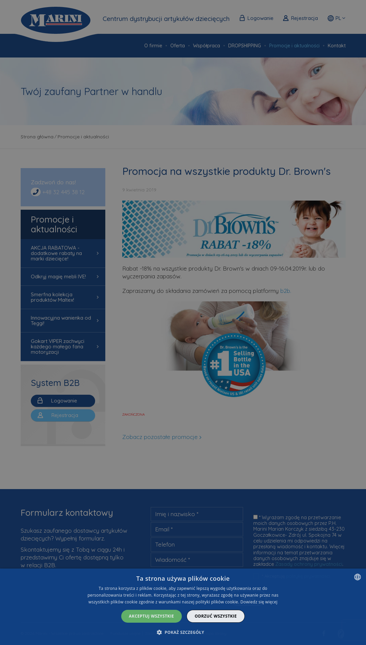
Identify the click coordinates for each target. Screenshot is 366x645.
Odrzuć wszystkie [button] (216, 616)
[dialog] (183, 607)
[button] (183, 632)
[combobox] (357, 577)
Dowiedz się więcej (259, 602)
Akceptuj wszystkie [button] (151, 616)
